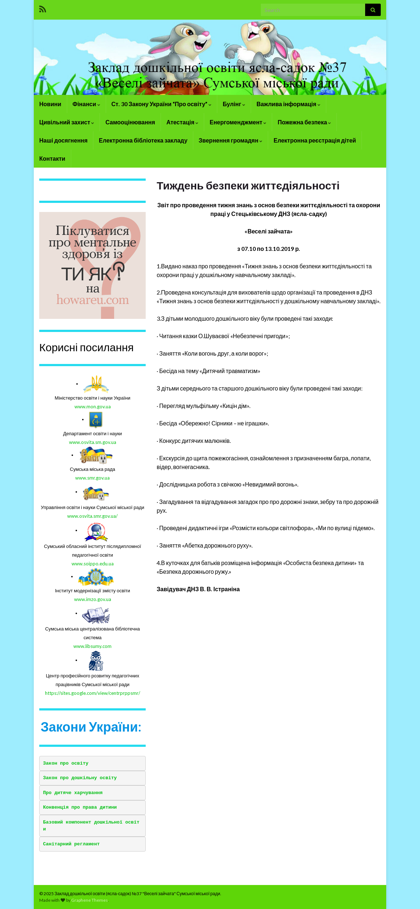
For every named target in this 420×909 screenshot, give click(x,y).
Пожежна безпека (304, 122)
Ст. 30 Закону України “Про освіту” (161, 103)
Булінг (234, 103)
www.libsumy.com (92, 646)
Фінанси (86, 103)
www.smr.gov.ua (92, 478)
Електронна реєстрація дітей (315, 140)
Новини (50, 103)
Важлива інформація (288, 103)
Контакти (52, 158)
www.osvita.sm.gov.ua (92, 442)
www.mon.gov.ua (92, 406)
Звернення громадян (230, 140)
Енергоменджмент (238, 122)
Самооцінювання (130, 122)
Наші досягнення (63, 140)
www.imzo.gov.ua (92, 599)
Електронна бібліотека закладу (143, 140)
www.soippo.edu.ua (93, 563)
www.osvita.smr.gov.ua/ (92, 516)
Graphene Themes (89, 900)
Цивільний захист (66, 122)
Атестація (182, 122)
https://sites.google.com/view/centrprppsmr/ (92, 693)
